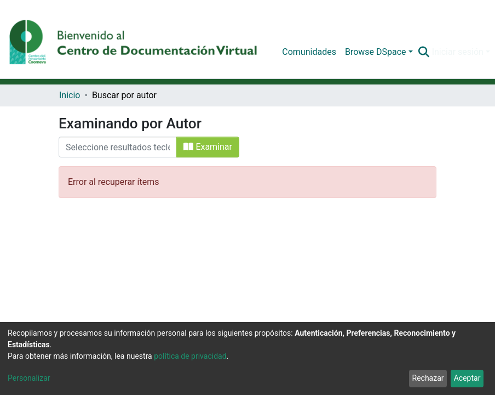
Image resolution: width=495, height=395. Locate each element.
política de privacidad (190, 356)
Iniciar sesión (458, 52)
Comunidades (309, 52)
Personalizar (29, 378)
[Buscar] (424, 52)
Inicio (69, 95)
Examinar (207, 147)
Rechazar (428, 378)
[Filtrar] (118, 147)
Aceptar (467, 378)
